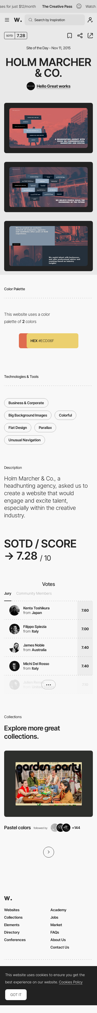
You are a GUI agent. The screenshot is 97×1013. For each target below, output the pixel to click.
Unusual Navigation (25, 440)
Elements (11, 925)
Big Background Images (28, 415)
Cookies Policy (71, 982)
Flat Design (18, 427)
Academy (58, 910)
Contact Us (59, 947)
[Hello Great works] (48, 86)
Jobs (54, 917)
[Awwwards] (18, 20)
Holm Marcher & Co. (48, 67)
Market (56, 925)
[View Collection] (48, 784)
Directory (12, 932)
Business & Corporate (26, 403)
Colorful (65, 415)
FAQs (54, 932)
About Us (58, 939)
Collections (13, 917)
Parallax (45, 427)
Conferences (15, 939)
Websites (11, 910)
